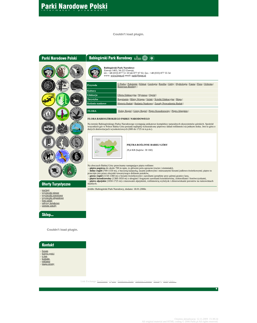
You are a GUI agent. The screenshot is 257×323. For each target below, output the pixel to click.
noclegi (45, 190)
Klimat (142, 84)
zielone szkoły (49, 205)
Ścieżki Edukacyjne (164, 99)
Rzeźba (162, 84)
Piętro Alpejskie (180, 111)
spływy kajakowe (50, 203)
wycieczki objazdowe (53, 198)
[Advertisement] (132, 304)
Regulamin (123, 99)
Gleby (171, 84)
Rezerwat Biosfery (127, 86)
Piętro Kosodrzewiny (159, 111)
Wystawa (142, 95)
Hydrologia (181, 84)
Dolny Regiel (124, 111)
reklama (46, 261)
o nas (44, 256)
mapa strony (48, 264)
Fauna (192, 84)
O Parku (122, 84)
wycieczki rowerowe (52, 195)
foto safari (47, 200)
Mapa (179, 99)
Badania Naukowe (143, 103)
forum (45, 251)
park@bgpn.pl (139, 75)
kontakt (46, 258)
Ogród (152, 95)
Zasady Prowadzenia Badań (168, 103)
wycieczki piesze (50, 192)
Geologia (152, 84)
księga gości (48, 253)
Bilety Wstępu (137, 99)
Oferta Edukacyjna (127, 95)
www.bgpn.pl (117, 75)
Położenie (132, 84)
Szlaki (149, 99)
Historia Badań (125, 103)
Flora (199, 84)
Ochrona (208, 84)
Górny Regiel (140, 111)
